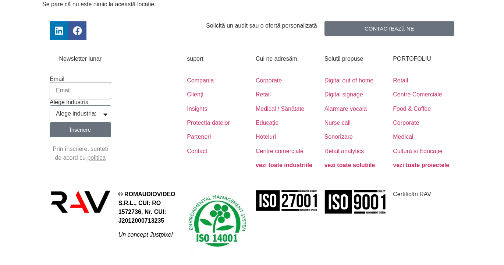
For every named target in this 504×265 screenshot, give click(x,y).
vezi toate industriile (284, 165)
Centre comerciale (280, 151)
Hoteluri (266, 137)
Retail (263, 94)
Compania (200, 80)
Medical (403, 137)
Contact (197, 151)
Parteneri (199, 137)
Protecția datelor (208, 123)
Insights (197, 109)
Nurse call (337, 123)
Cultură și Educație (417, 151)
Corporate (269, 80)
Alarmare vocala (345, 109)
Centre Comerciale (417, 94)
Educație (267, 123)
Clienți (195, 94)
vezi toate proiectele (421, 165)
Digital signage (343, 94)
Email (57, 79)
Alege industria (69, 102)
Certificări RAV (412, 194)
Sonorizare (338, 137)
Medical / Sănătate (280, 109)
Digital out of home (348, 80)
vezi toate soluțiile (349, 165)
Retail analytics (344, 151)
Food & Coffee (412, 109)
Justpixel (161, 235)
